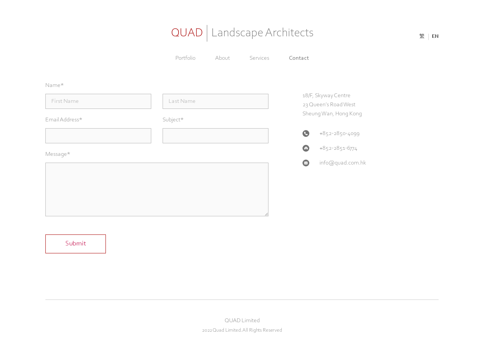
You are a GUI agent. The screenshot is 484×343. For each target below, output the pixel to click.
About (222, 58)
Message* (57, 154)
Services (259, 58)
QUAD (242, 33)
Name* (54, 85)
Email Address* (63, 120)
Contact (299, 58)
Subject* (173, 120)
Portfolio (185, 58)
